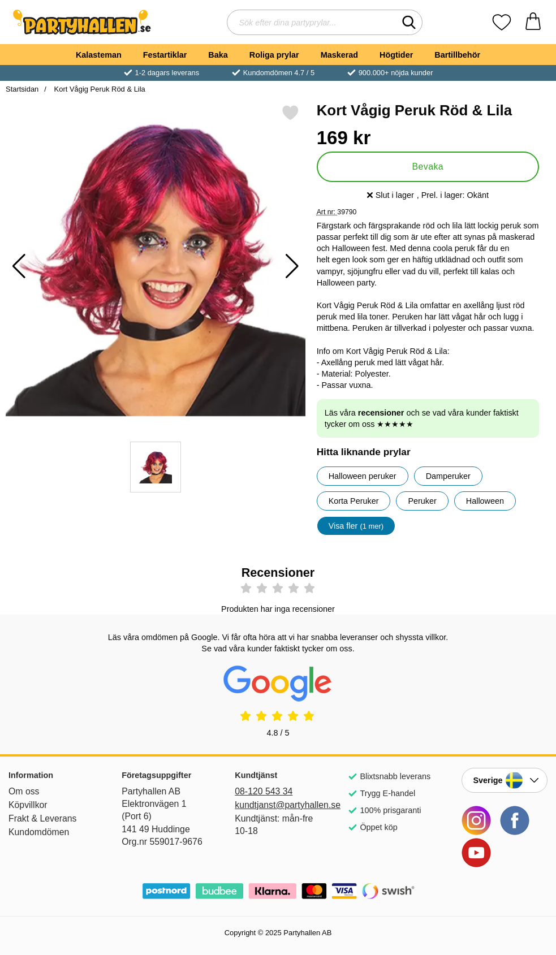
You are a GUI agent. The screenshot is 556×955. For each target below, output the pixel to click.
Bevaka (427, 166)
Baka (217, 54)
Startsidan (22, 89)
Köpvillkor (28, 805)
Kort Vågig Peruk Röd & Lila (98, 89)
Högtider (396, 54)
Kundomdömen (38, 832)
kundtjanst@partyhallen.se (278, 805)
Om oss (24, 791)
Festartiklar (165, 54)
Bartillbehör (457, 54)
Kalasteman (99, 54)
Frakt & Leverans (42, 818)
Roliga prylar (274, 54)
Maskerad (339, 54)
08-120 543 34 (263, 791)
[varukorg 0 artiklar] (533, 22)
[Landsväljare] (505, 780)
